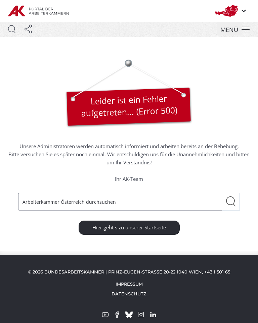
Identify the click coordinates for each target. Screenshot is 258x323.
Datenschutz (129, 293)
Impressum (129, 284)
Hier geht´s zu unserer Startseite (129, 227)
